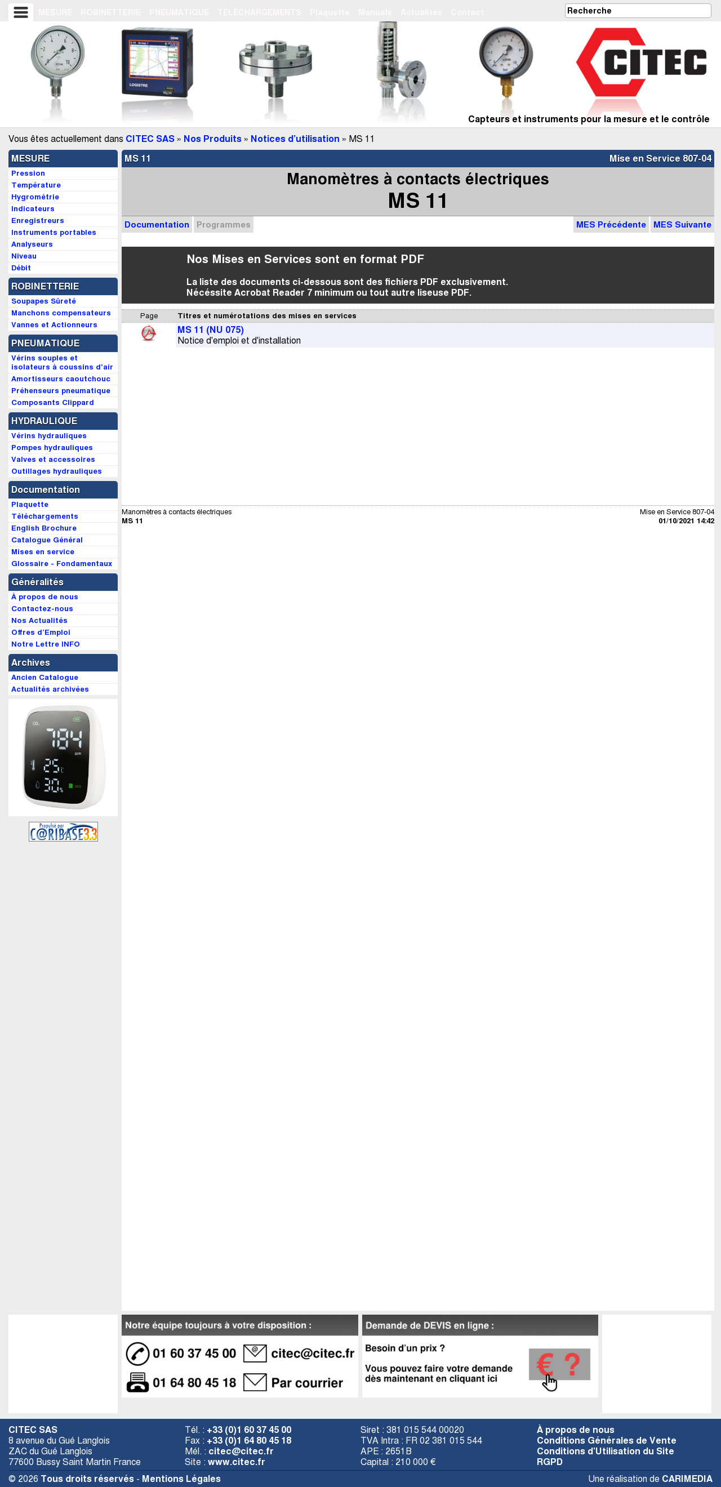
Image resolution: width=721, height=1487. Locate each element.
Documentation (156, 224)
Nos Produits (213, 139)
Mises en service (42, 551)
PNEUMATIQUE (179, 12)
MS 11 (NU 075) (210, 330)
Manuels (375, 12)
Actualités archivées (50, 689)
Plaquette (330, 12)
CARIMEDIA (687, 1479)
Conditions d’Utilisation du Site (605, 1451)
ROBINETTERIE (111, 12)
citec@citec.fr (241, 1451)
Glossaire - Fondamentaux (61, 563)
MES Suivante (682, 224)
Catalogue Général (47, 540)
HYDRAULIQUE (44, 421)
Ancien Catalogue (44, 677)
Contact (467, 12)
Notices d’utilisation (295, 139)
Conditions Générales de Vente (607, 1440)
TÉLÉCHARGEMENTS (259, 12)
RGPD (550, 1462)
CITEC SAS (150, 139)
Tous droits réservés (87, 1479)
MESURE (55, 12)
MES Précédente (611, 224)
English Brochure (44, 528)
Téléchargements (44, 516)
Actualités (421, 12)
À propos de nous (576, 1430)
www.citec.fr (236, 1462)
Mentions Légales (181, 1479)
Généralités (37, 582)
